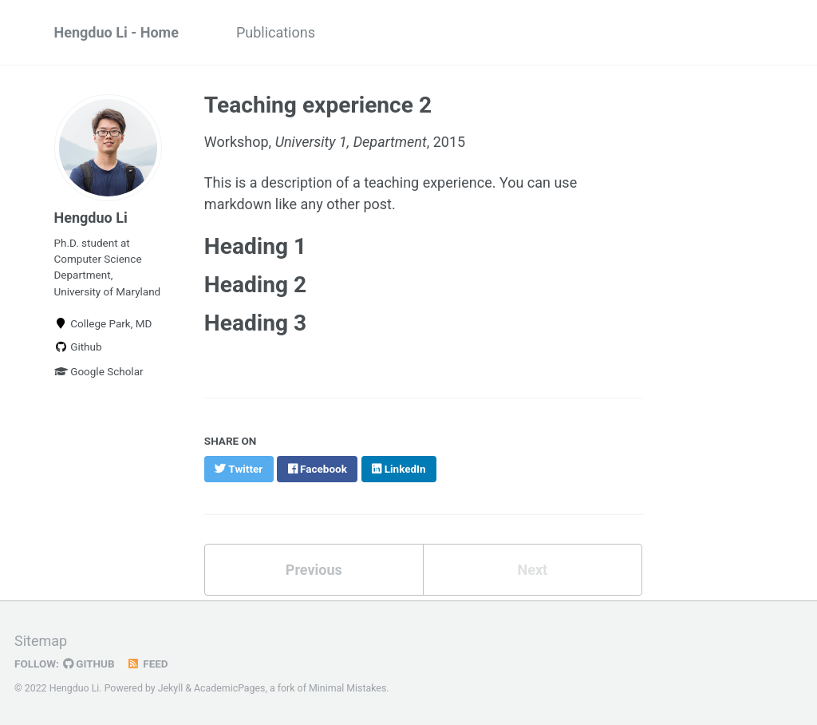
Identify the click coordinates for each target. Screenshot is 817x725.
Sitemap (40, 640)
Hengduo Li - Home (116, 32)
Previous (314, 569)
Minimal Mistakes (347, 688)
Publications (275, 32)
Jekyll (171, 688)
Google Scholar (99, 371)
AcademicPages (229, 688)
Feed (147, 663)
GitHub (89, 663)
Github (78, 346)
